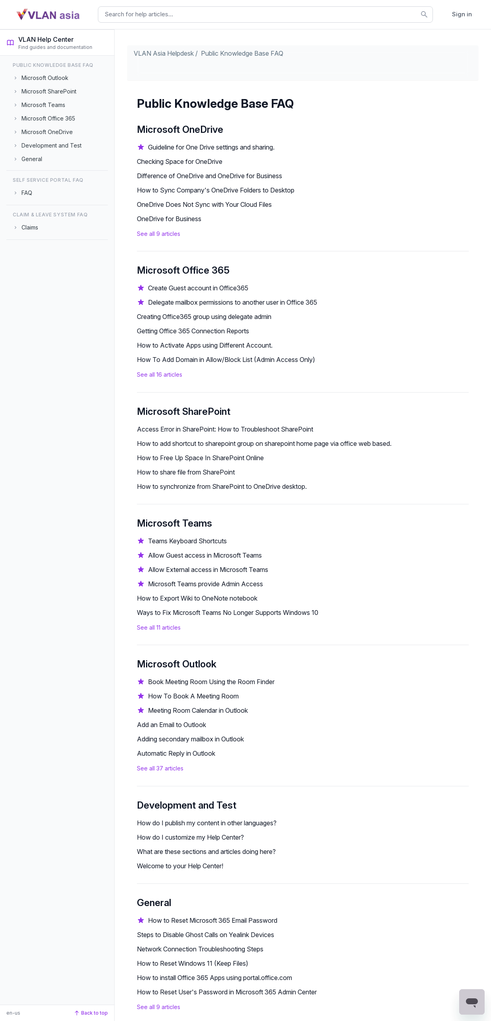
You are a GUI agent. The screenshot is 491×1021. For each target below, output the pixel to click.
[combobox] (265, 14)
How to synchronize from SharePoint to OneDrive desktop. (222, 486)
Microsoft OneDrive (180, 129)
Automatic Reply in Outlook (176, 753)
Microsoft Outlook (176, 664)
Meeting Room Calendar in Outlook (198, 710)
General (154, 902)
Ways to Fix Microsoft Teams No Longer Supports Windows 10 (227, 612)
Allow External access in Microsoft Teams (208, 570)
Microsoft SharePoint (183, 411)
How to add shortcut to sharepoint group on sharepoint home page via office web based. (264, 443)
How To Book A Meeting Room (193, 696)
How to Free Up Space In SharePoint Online (200, 458)
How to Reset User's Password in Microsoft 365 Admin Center (227, 992)
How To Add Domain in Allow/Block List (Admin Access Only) (226, 360)
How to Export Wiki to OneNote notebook (197, 598)
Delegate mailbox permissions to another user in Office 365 (232, 302)
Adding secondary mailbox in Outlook (190, 739)
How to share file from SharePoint (186, 472)
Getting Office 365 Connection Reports (193, 331)
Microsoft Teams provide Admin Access (205, 584)
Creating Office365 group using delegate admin (204, 317)
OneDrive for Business (169, 219)
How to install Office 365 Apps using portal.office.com (214, 978)
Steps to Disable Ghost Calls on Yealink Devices (205, 935)
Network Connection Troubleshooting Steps (200, 949)
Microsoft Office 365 (183, 270)
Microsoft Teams (174, 523)
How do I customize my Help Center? (190, 837)
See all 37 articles (160, 768)
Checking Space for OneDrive (179, 161)
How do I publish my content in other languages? (207, 823)
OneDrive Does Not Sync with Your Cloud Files (204, 204)
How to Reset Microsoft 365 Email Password (212, 920)
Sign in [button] (462, 14)
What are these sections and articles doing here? (206, 852)
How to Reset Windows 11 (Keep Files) (192, 963)
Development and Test (186, 805)
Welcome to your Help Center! (180, 866)
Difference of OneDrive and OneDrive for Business (209, 176)
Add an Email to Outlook (171, 725)
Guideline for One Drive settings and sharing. (211, 147)
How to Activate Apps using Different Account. (205, 345)
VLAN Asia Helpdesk (164, 53)
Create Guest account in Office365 (198, 288)
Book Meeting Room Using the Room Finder (211, 682)
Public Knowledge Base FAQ (242, 53)
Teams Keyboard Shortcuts (187, 541)
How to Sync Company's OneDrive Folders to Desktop (215, 190)
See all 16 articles (159, 374)
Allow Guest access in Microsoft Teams (205, 555)
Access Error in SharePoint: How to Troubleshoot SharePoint (225, 429)
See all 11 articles (159, 627)
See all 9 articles (158, 233)
